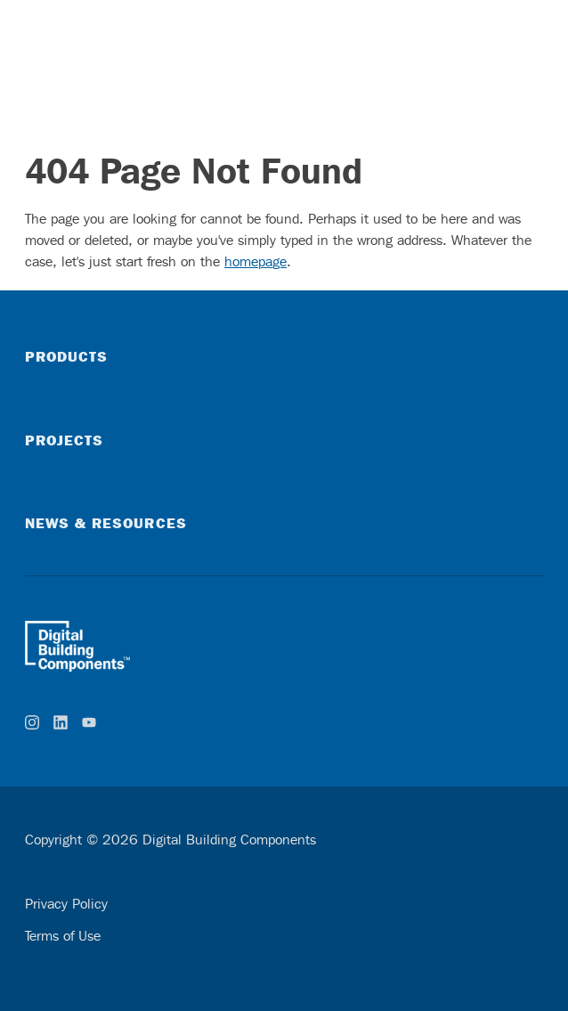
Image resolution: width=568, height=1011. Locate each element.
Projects (64, 440)
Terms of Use (63, 935)
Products (66, 356)
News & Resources (106, 523)
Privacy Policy (66, 903)
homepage (255, 261)
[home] (284, 646)
